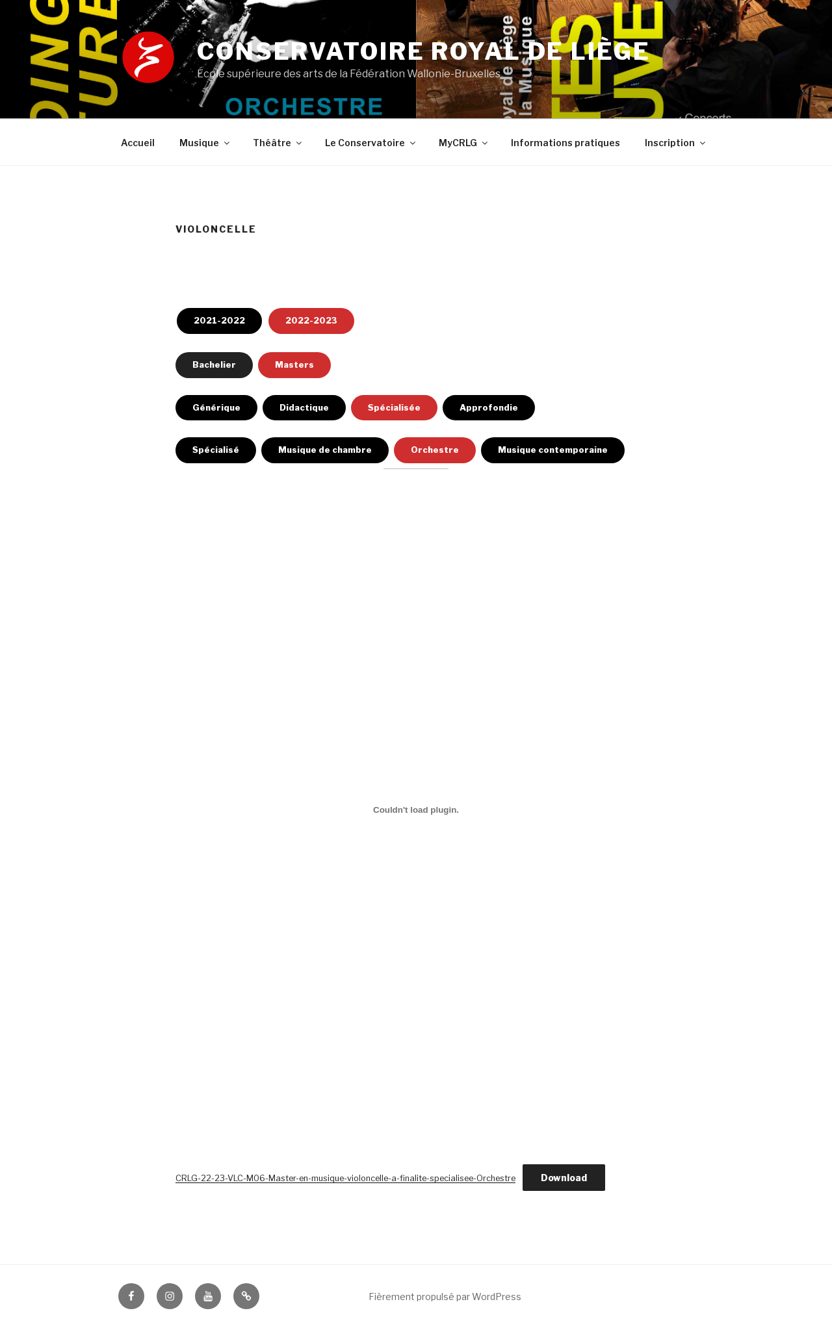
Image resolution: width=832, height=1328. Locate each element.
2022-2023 (311, 320)
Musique (205, 142)
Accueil (138, 142)
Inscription (676, 142)
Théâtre (278, 142)
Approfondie (489, 407)
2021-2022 (219, 320)
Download (564, 1177)
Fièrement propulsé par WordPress (445, 1296)
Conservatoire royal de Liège (424, 51)
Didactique (304, 407)
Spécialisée (394, 407)
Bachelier (214, 364)
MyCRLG (464, 142)
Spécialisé (215, 449)
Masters (294, 364)
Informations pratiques (565, 142)
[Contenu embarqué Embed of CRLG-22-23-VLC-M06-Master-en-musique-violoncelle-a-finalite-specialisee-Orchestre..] (416, 809)
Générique (216, 407)
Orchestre (435, 449)
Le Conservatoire (371, 142)
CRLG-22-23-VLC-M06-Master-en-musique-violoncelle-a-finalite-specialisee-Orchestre (345, 1178)
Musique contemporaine (553, 449)
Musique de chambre (325, 449)
